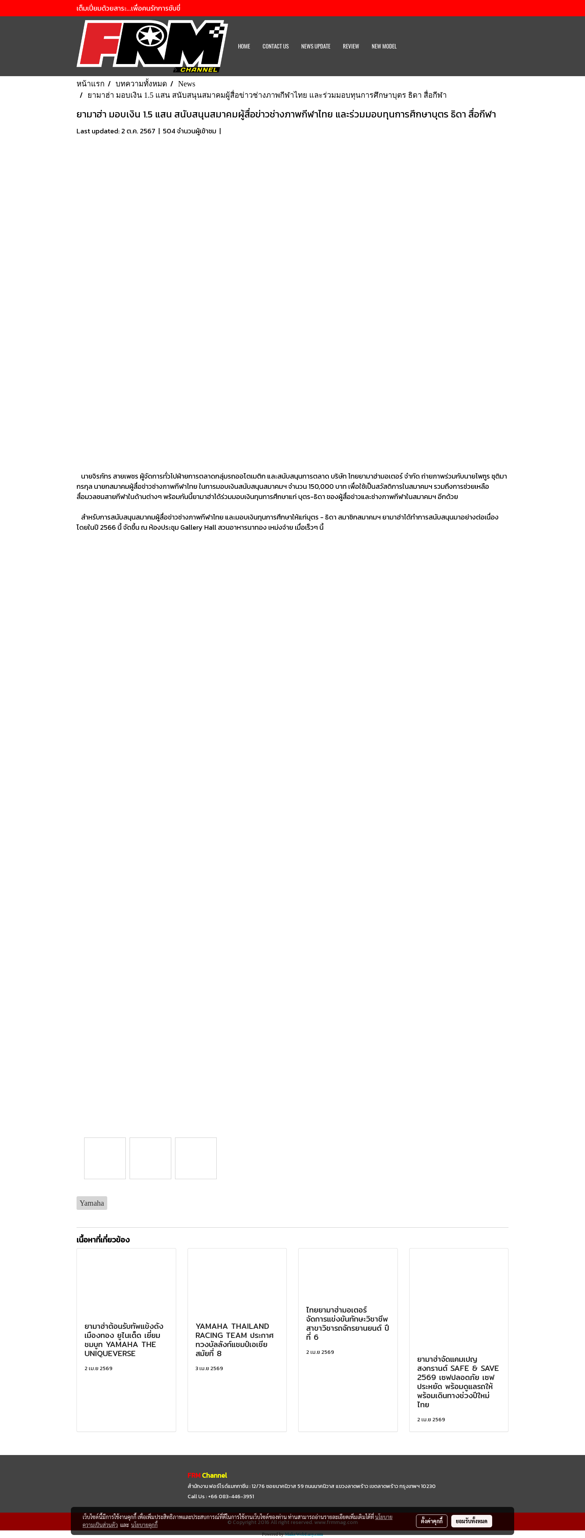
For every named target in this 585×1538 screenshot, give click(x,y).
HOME (244, 46)
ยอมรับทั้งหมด (472, 1521)
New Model (384, 46)
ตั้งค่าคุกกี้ (432, 1521)
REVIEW (351, 46)
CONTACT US (276, 46)
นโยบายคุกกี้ (144, 1524)
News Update (315, 46)
